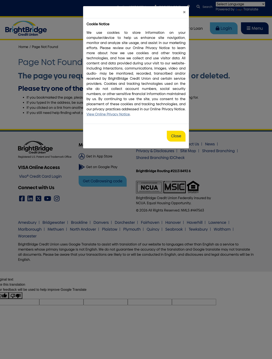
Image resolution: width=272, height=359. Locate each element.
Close (176, 136)
